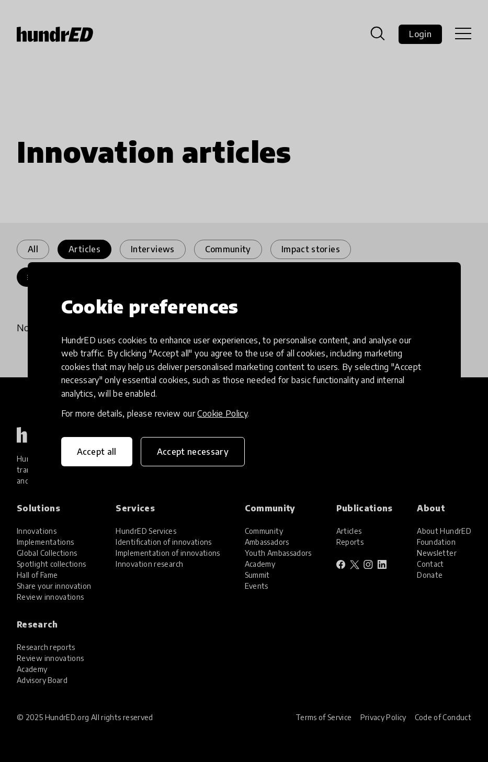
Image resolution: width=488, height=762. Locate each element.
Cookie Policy (222, 413)
